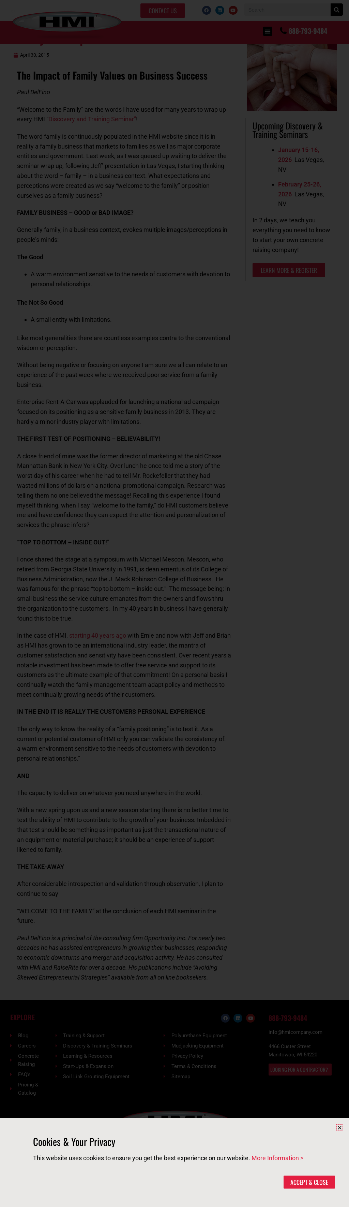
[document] (174, 603)
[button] (339, 1127)
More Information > (277, 1158)
